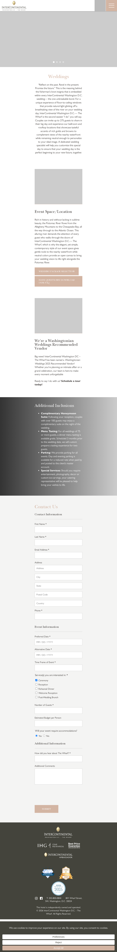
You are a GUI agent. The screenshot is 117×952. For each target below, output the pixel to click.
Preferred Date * (42, 636)
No (47, 736)
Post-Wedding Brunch (48, 697)
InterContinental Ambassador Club (58, 855)
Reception (43, 684)
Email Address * (42, 549)
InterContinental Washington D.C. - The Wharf (14, 5)
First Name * (41, 524)
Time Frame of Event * (45, 662)
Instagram (36, 898)
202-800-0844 (55, 898)
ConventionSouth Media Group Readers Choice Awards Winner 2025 (66, 873)
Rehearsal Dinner (46, 688)
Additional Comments (45, 766)
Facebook (41, 898)
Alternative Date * (43, 649)
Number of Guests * (44, 705)
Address (38, 562)
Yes (40, 736)
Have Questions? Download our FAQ (57, 281)
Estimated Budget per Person (48, 717)
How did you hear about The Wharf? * (53, 753)
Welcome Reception (47, 693)
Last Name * (40, 536)
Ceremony (43, 680)
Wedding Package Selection (57, 271)
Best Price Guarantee (74, 845)
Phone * (38, 610)
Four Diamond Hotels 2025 (48, 873)
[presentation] (59, 794)
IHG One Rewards (51, 845)
